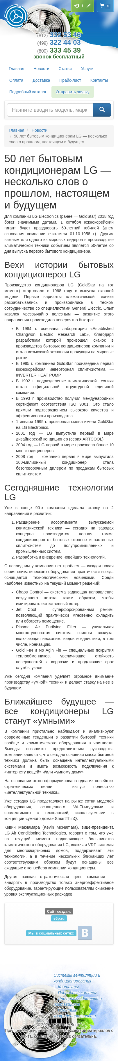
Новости (41, 68)
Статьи (65, 68)
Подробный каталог (28, 92)
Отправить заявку (73, 92)
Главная (16, 68)
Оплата (16, 80)
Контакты (99, 80)
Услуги (87, 68)
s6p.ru (59, 918)
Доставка (41, 80)
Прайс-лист (70, 80)
